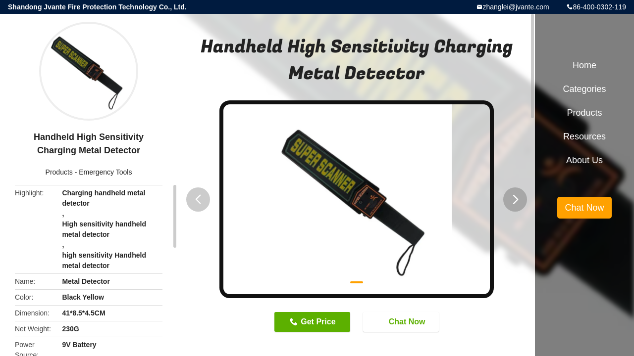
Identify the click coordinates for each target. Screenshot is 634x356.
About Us (584, 160)
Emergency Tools (105, 172)
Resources (584, 136)
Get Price (318, 321)
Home (584, 65)
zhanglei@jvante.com (516, 7)
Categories (584, 89)
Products (59, 172)
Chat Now (402, 321)
